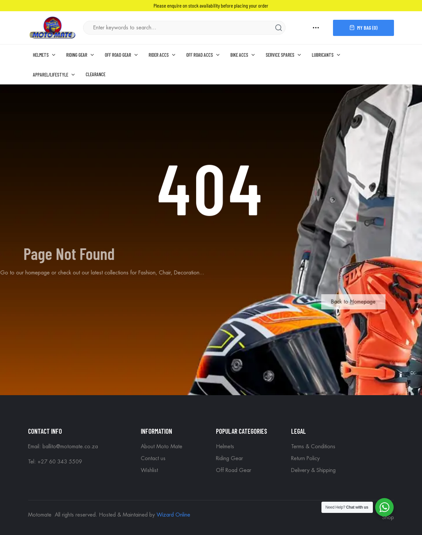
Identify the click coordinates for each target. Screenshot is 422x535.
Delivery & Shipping (313, 470)
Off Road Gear (233, 470)
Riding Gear (229, 458)
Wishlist (149, 470)
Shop (388, 517)
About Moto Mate (161, 446)
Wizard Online (173, 515)
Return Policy (305, 458)
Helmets (225, 446)
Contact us (153, 458)
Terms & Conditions (313, 446)
